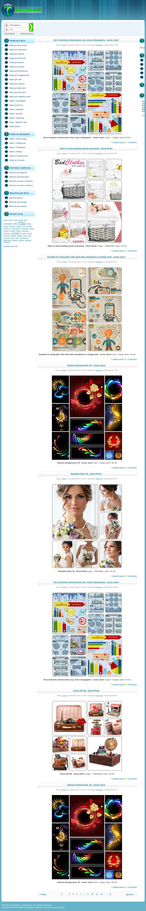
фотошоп (7, 240)
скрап (29, 236)
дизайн (18, 231)
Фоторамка (24, 228)
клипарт (16, 233)
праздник (7, 236)
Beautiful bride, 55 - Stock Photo (86, 474)
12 (101, 894)
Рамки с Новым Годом (15, 139)
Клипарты (99, 45)
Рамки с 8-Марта (13, 151)
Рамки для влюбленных (16, 71)
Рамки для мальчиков (15, 49)
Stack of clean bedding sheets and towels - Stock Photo (86, 148)
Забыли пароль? (27, 33)
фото (17, 238)
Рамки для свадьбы (14, 84)
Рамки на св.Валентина (16, 156)
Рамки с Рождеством (15, 143)
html (25, 220)
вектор (31, 228)
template (12, 226)
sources (6, 226)
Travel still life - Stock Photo (86, 690)
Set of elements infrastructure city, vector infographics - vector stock (86, 40)
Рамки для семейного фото (17, 96)
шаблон (21, 240)
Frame (16, 220)
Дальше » (130, 894)
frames (21, 220)
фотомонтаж (24, 238)
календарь (7, 233)
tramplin (18, 226)
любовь (29, 233)
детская (6, 231)
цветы (15, 240)
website (29, 226)
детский (12, 231)
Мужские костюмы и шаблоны (18, 181)
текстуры (7, 238)
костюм (23, 233)
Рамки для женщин (14, 66)
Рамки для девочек (14, 54)
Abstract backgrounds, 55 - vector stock (86, 365)
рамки (19, 236)
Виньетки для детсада (15, 202)
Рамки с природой (14, 109)
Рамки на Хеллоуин (14, 160)
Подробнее (132, 142)
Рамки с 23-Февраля (14, 147)
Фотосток (99, 153)
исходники (25, 231)
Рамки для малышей (15, 58)
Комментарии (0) (119, 142)
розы (24, 236)
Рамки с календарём (15, 101)
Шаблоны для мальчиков (16, 177)
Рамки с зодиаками (14, 118)
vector (24, 226)
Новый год (7, 228)
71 (110, 894)
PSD (21, 223)
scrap (28, 224)
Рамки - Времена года (15, 122)
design (10, 220)
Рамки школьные (13, 105)
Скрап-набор (16, 228)
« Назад (42, 894)
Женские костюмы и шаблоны (18, 185)
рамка (13, 236)
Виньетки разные (13, 198)
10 (92, 894)
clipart (5, 220)
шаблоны (28, 240)
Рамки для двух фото (15, 88)
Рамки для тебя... (13, 79)
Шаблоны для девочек (15, 172)
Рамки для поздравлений (16, 75)
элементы (7, 242)
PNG (15, 224)
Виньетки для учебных (15, 206)
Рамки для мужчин (14, 62)
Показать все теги (11, 246)
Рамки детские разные (15, 45)
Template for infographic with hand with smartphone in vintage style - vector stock (86, 257)
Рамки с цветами (13, 113)
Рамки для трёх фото (15, 92)
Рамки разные (12, 126)
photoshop (8, 224)
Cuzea (63, 45)
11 (97, 894)
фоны (12, 238)
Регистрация (10, 33)
